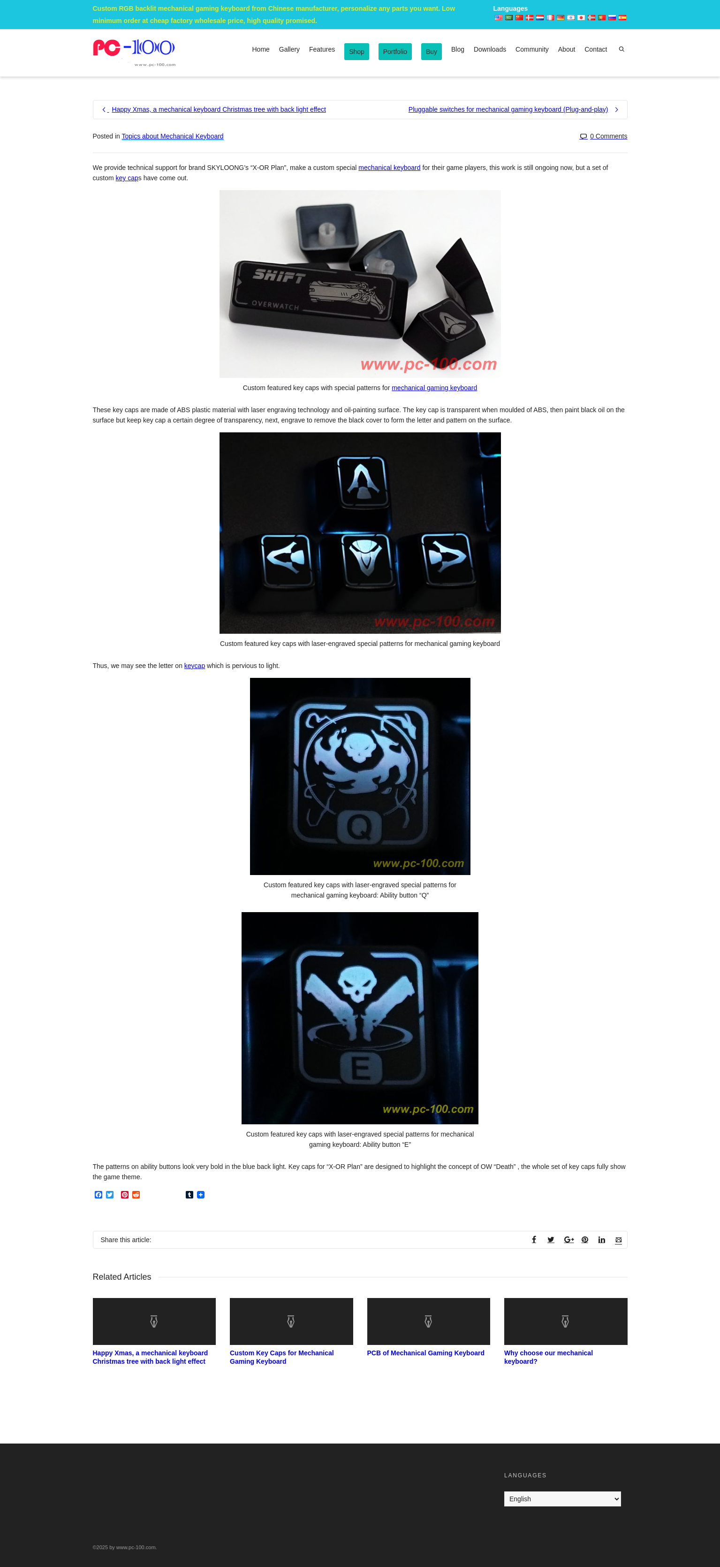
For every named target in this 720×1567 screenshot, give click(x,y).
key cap (127, 178)
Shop (356, 51)
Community (532, 49)
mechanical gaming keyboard (434, 388)
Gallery (289, 49)
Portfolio (395, 51)
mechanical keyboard (389, 167)
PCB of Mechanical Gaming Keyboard (426, 1353)
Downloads (490, 49)
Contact (595, 49)
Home (261, 49)
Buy (431, 51)
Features (322, 49)
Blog (457, 49)
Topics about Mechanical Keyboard (173, 136)
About (567, 49)
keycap (194, 665)
